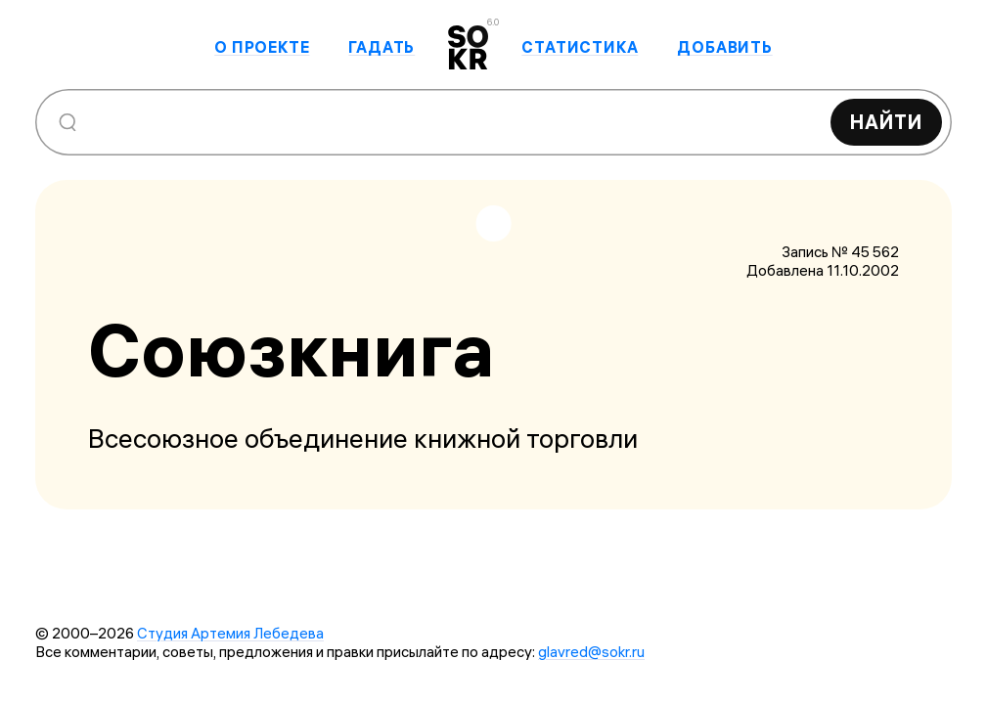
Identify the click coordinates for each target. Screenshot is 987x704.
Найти (886, 122)
